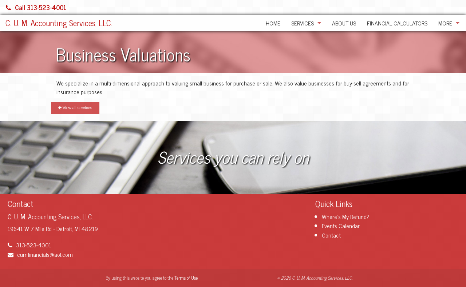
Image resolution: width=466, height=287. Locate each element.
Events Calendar (341, 225)
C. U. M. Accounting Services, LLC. (58, 22)
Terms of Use (186, 278)
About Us (344, 23)
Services (302, 23)
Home (273, 23)
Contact (331, 235)
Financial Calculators (397, 23)
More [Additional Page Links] (445, 23)
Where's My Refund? (345, 216)
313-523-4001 (29, 245)
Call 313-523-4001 (36, 7)
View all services (75, 107)
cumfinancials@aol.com (40, 254)
